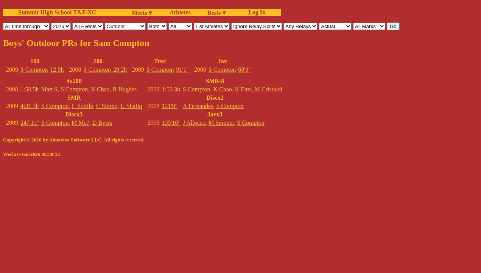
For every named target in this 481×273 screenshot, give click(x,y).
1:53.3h (171, 89)
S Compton (34, 69)
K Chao (100, 89)
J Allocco (194, 122)
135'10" (171, 122)
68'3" (244, 69)
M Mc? (80, 122)
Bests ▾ (216, 12)
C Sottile (82, 106)
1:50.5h (29, 89)
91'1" (182, 69)
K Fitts (243, 89)
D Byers (102, 122)
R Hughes (125, 89)
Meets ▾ (142, 12)
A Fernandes (198, 106)
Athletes (180, 12)
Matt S (49, 89)
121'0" (169, 106)
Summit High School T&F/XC (57, 12)
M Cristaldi (268, 89)
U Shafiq (131, 106)
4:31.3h (29, 106)
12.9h (57, 69)
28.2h (120, 69)
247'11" (29, 122)
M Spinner (221, 122)
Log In (255, 12)
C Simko (106, 106)
